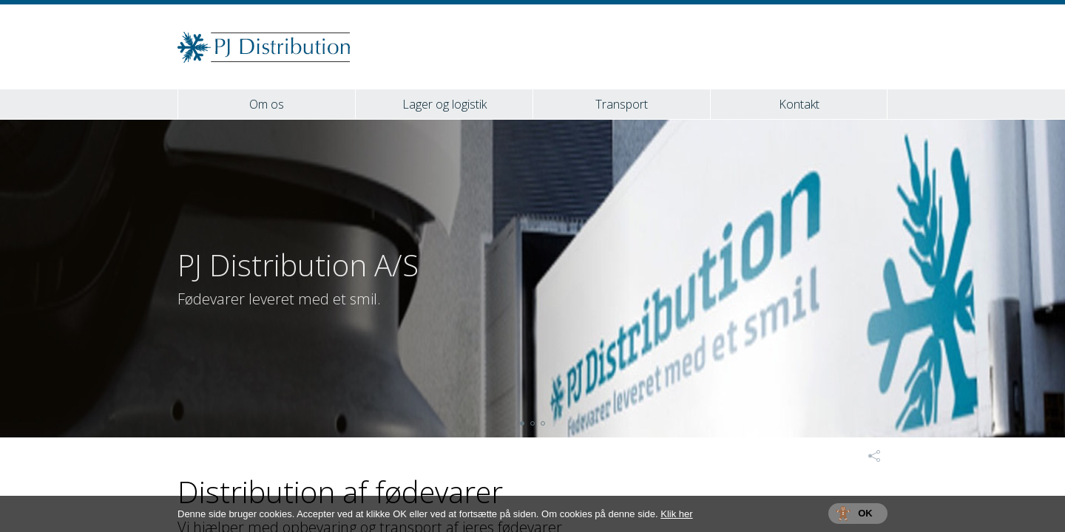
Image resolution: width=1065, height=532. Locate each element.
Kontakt (799, 104)
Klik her (676, 513)
